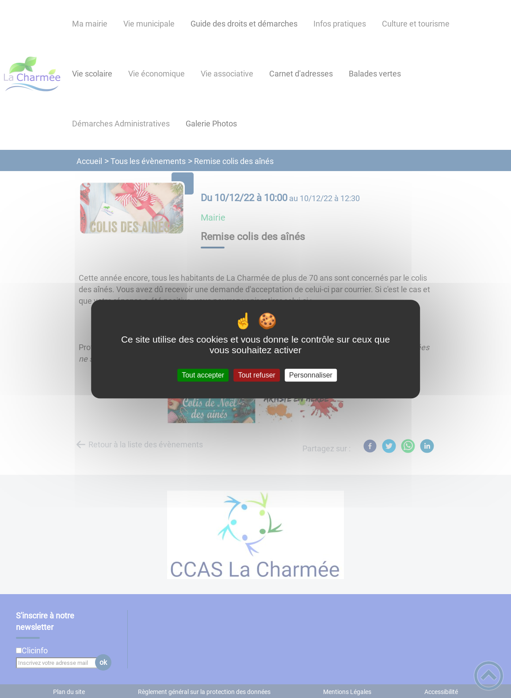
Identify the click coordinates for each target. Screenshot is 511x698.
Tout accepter (203, 375)
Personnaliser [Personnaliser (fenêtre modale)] (310, 375)
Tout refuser (256, 375)
